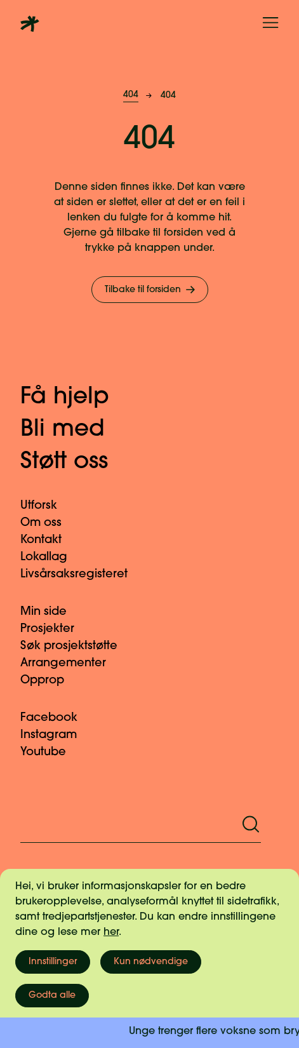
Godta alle (52, 995)
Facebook (56, 718)
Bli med (75, 430)
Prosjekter (55, 629)
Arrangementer (70, 663)
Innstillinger (53, 962)
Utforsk (46, 506)
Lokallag (51, 557)
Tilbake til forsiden (151, 289)
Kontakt (48, 540)
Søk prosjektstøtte (76, 646)
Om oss (48, 523)
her (111, 932)
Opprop (49, 681)
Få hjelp (77, 397)
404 (130, 95)
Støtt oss (77, 462)
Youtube (50, 752)
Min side (51, 612)
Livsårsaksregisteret (81, 574)
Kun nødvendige (151, 962)
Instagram (56, 735)
